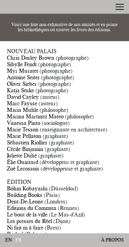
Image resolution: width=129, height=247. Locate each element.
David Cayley (23, 96)
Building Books (24, 194)
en (8, 240)
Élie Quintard (22, 161)
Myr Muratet (22, 70)
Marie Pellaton (24, 135)
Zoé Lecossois (23, 168)
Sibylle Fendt (22, 64)
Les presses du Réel (29, 220)
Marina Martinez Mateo (35, 116)
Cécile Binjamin (25, 148)
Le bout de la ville (27, 214)
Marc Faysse (22, 103)
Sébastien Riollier (27, 142)
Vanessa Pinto (23, 122)
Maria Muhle (22, 109)
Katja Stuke (20, 90)
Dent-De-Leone (25, 201)
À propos (112, 240)
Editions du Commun (31, 207)
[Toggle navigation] (119, 6)
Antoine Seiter (23, 77)
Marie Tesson (23, 129)
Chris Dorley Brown (30, 57)
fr (18, 240)
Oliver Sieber (22, 83)
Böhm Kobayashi (27, 188)
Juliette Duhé (22, 155)
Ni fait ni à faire (25, 227)
